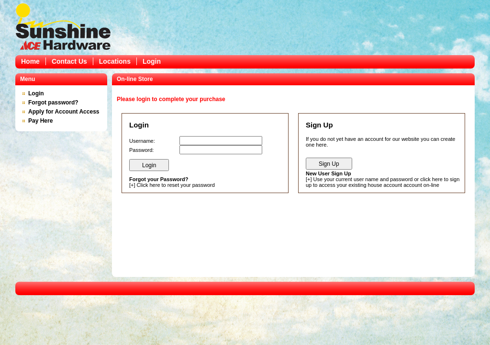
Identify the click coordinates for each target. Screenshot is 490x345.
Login (152, 61)
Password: (141, 150)
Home (30, 61)
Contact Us (69, 61)
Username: (142, 141)
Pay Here (40, 120)
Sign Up (329, 164)
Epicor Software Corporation (63, 26)
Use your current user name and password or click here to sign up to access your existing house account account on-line (382, 182)
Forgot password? (53, 102)
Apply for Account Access (63, 111)
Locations (115, 61)
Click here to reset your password (176, 185)
